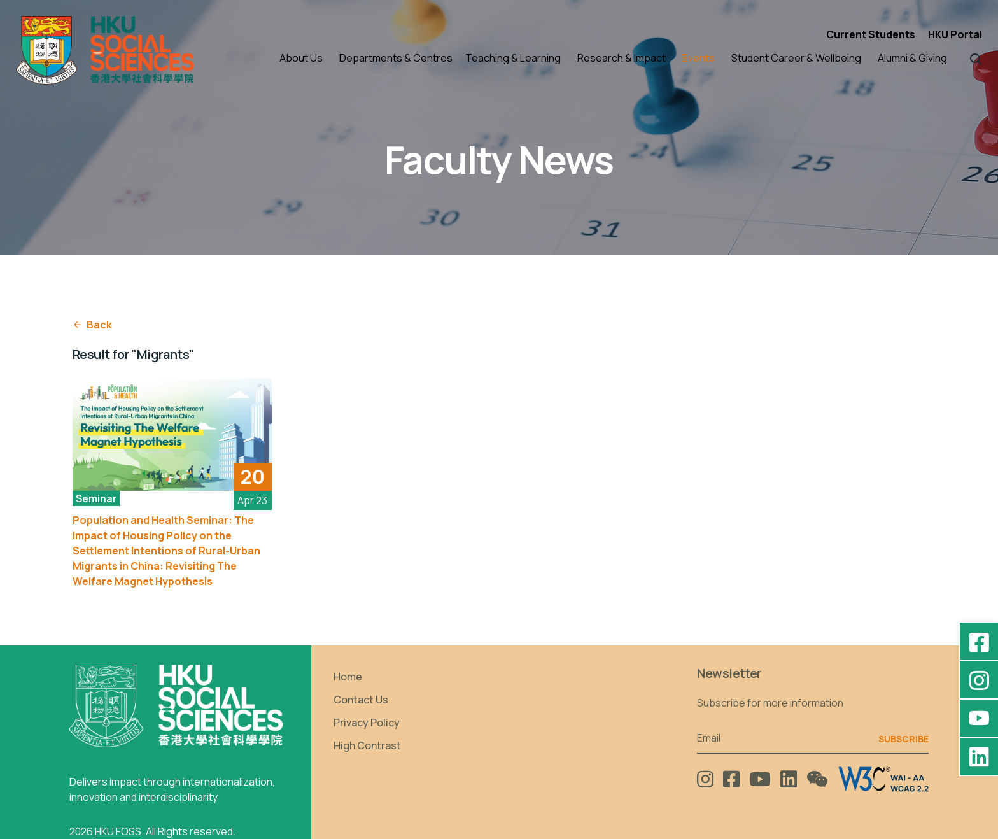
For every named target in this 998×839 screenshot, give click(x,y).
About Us (301, 58)
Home (348, 677)
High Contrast (367, 745)
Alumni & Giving (912, 58)
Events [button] (698, 58)
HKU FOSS (118, 831)
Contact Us (361, 700)
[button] (976, 58)
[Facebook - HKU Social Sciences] (979, 642)
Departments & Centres (396, 58)
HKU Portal (955, 34)
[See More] (172, 435)
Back (92, 325)
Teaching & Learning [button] (513, 58)
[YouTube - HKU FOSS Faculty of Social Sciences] (979, 718)
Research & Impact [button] (621, 58)
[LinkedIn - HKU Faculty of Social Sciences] (979, 756)
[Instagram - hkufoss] (979, 680)
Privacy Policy (367, 723)
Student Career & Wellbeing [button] (796, 58)
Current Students (870, 34)
